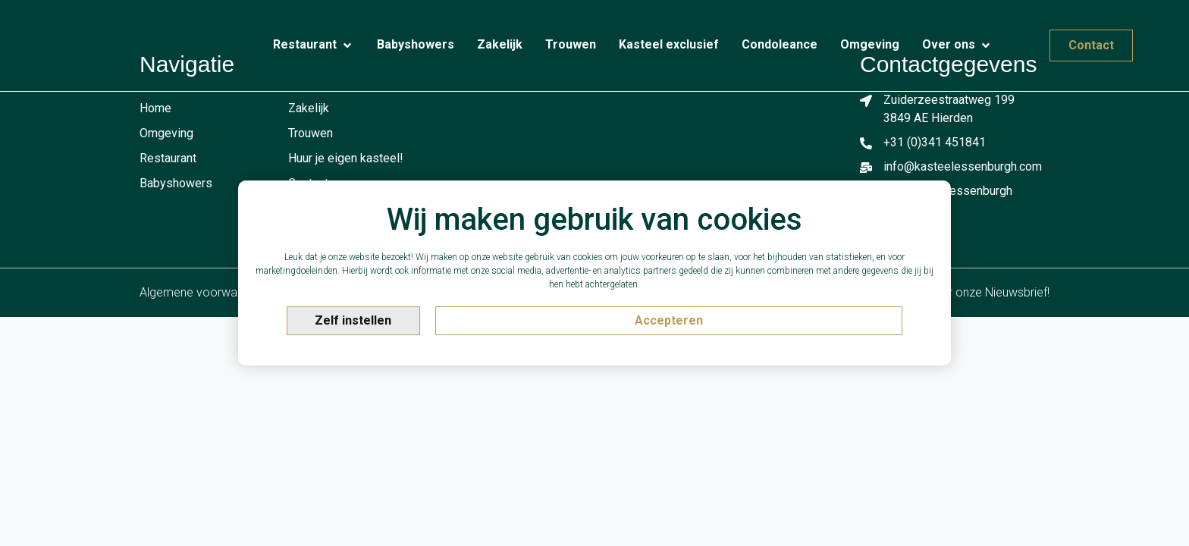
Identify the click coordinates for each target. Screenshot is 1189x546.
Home (155, 108)
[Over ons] (957, 45)
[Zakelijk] (500, 45)
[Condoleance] (779, 45)
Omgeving (166, 133)
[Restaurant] (313, 45)
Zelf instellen (353, 320)
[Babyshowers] (415, 45)
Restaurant (168, 158)
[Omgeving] (870, 45)
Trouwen (310, 133)
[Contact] (1015, 38)
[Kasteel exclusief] (668, 45)
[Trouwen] (570, 45)
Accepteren (669, 320)
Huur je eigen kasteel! (345, 158)
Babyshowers (176, 183)
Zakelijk (308, 108)
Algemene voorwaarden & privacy (230, 292)
